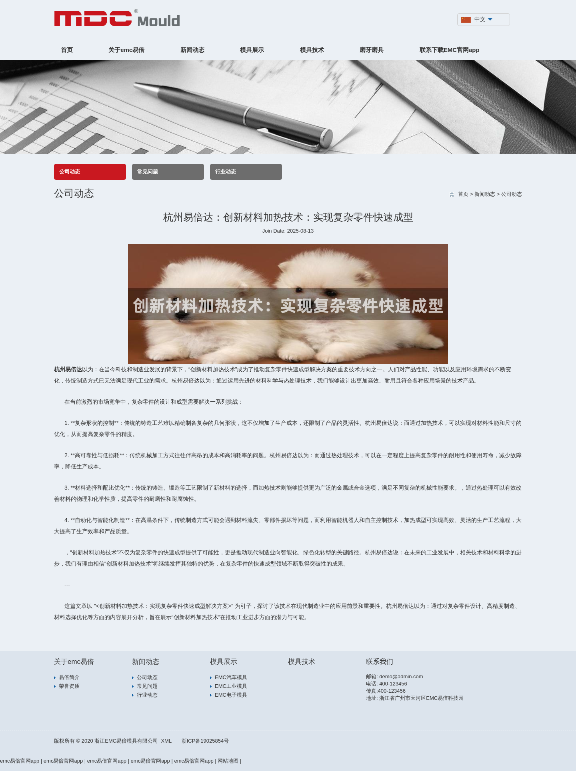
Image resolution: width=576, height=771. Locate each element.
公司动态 (69, 172)
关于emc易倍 (126, 49)
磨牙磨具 (372, 49)
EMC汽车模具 (231, 677)
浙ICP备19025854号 (205, 741)
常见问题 (147, 172)
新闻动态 (192, 49)
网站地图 (228, 761)
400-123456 (393, 684)
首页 (67, 49)
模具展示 (252, 49)
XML (166, 741)
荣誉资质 (69, 686)
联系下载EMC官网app (450, 49)
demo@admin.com (401, 676)
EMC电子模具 (231, 695)
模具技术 (312, 49)
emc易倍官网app (19, 761)
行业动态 (225, 172)
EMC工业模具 (231, 686)
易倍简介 (69, 677)
